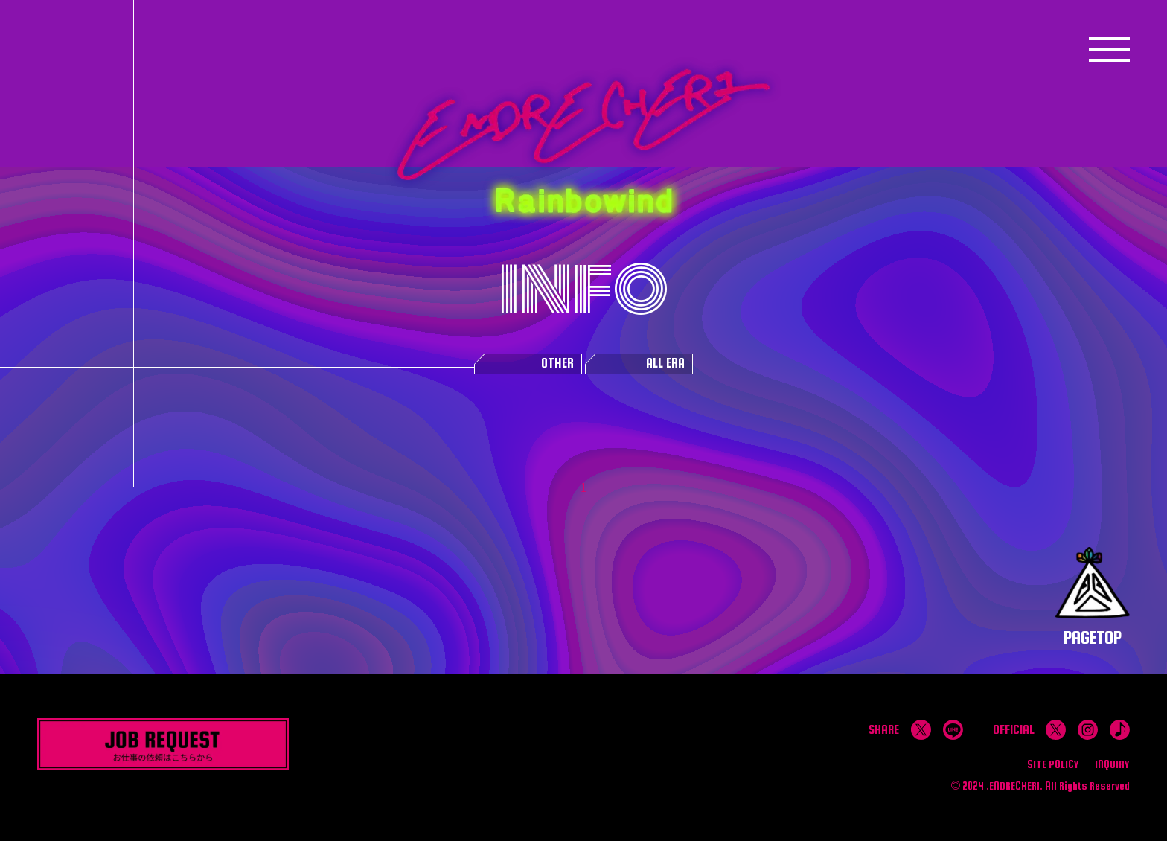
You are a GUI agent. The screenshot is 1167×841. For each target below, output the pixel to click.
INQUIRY (1112, 764)
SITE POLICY (1053, 764)
